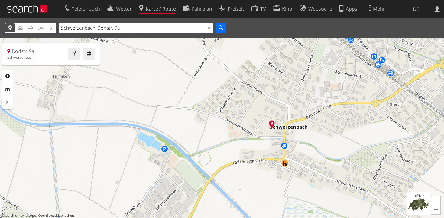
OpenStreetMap (50, 215)
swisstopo (28, 215)
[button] (435, 200)
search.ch (11, 215)
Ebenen (7, 89)
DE (416, 9)
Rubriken (7, 76)
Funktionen (7, 102)
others (70, 215)
